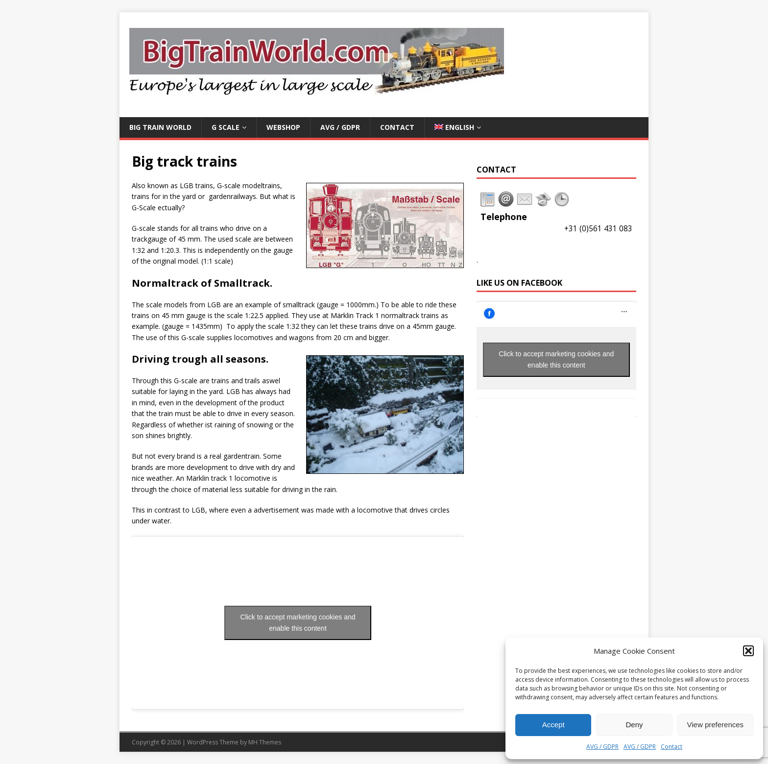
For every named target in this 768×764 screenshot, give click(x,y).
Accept (553, 724)
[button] (748, 651)
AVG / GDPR (602, 746)
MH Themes (264, 742)
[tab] (487, 199)
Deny (634, 724)
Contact (671, 746)
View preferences (715, 724)
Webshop (283, 127)
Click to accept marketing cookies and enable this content (298, 622)
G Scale (226, 127)
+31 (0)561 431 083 (598, 228)
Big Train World (160, 127)
